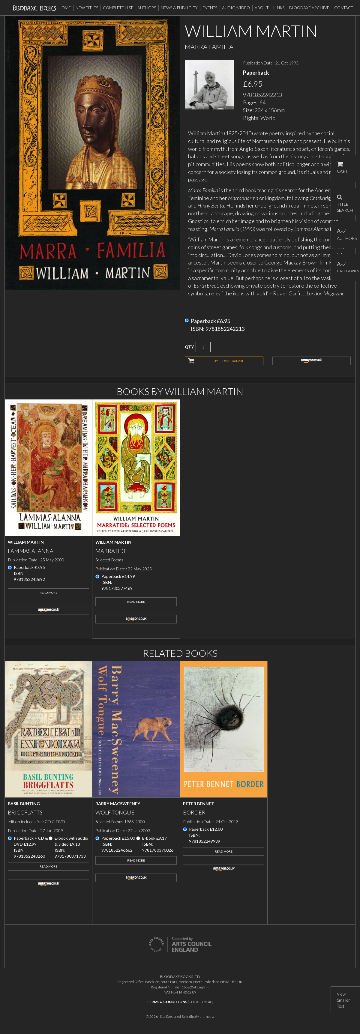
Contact (343, 7)
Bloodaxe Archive (309, 7)
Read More (48, 592)
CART (342, 167)
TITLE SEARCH (345, 201)
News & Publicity (179, 7)
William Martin (26, 542)
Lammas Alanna (30, 551)
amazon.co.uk (311, 361)
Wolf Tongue (114, 812)
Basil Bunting (24, 803)
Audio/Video (236, 7)
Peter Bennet (198, 803)
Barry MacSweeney (117, 803)
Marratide (111, 551)
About (261, 7)
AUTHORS (345, 234)
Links (278, 7)
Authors (146, 7)
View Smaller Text (343, 1000)
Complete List (118, 7)
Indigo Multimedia (200, 1016)
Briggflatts (25, 812)
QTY (189, 346)
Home (64, 7)
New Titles (87, 7)
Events (209, 7)
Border (194, 812)
